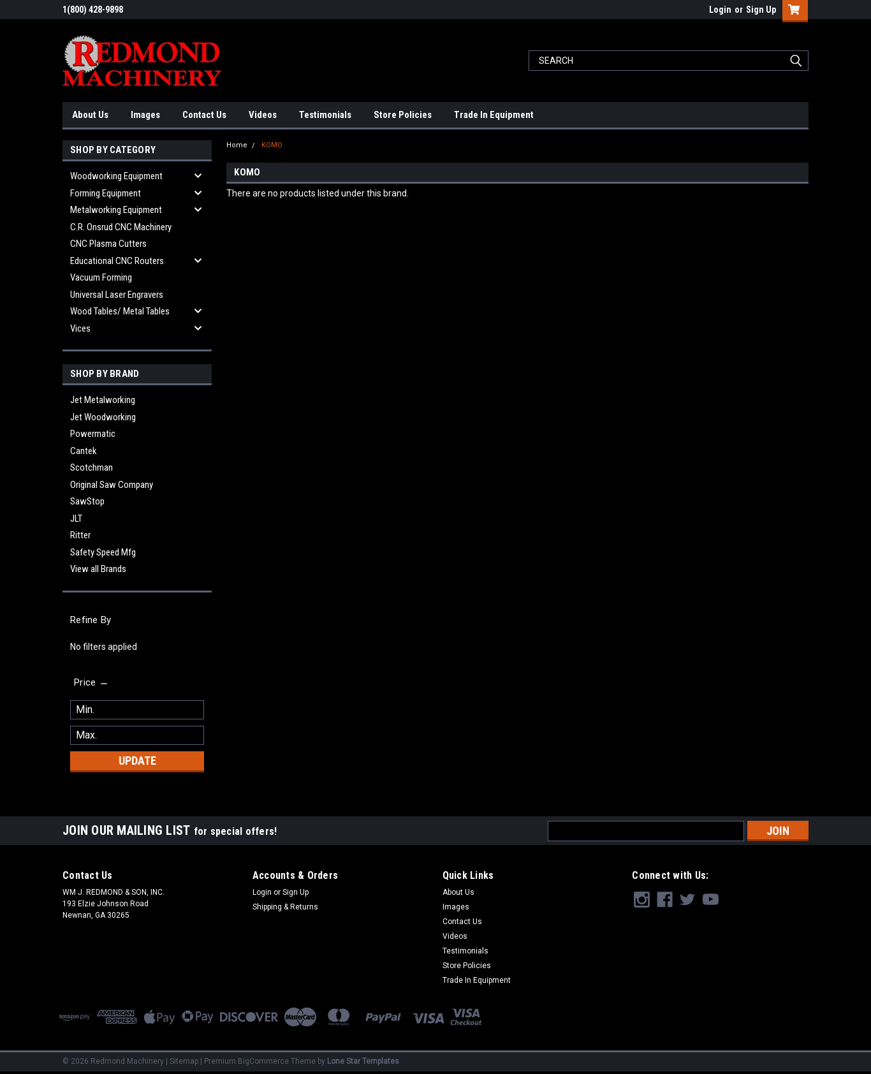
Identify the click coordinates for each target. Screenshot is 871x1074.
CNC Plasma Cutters (108, 243)
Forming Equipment (105, 193)
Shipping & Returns (285, 906)
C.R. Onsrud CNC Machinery (121, 227)
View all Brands (98, 569)
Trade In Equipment (494, 115)
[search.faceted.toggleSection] (91, 682)
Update (137, 760)
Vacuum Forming (101, 277)
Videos (263, 115)
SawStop (87, 501)
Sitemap (184, 1061)
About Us (90, 115)
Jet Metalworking (102, 400)
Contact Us (204, 115)
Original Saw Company (111, 484)
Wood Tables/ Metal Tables (120, 311)
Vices (80, 328)
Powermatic (92, 433)
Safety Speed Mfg (103, 552)
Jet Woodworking (103, 417)
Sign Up (761, 9)
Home (236, 145)
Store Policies (403, 115)
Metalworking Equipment (116, 210)
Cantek (83, 451)
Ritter (80, 535)
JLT (76, 518)
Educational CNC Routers (117, 261)
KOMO (271, 145)
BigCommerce (263, 1061)
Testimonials (325, 115)
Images (145, 115)
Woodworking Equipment (116, 176)
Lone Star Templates (363, 1061)
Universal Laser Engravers (116, 294)
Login (720, 9)
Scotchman (91, 467)
